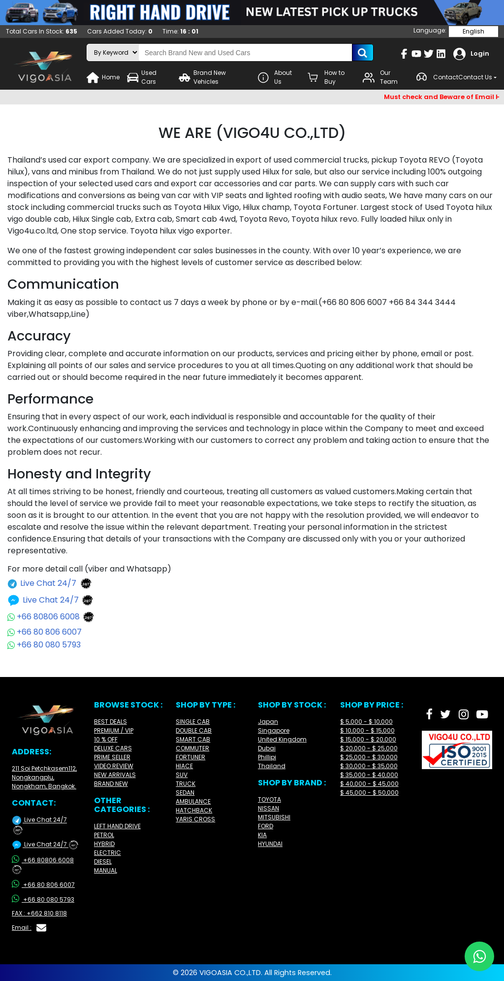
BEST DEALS (110, 721)
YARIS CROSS (195, 819)
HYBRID (104, 844)
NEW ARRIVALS (115, 775)
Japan (268, 721)
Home (103, 77)
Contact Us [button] (475, 77)
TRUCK (185, 783)
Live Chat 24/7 (50, 583)
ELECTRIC (107, 852)
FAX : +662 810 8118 (39, 913)
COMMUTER (192, 748)
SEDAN (185, 792)
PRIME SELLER (112, 757)
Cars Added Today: (120, 31)
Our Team (380, 77)
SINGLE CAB (193, 721)
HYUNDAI (270, 844)
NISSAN (268, 808)
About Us (274, 77)
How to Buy (326, 77)
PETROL (104, 835)
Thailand (271, 766)
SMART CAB (193, 739)
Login (471, 54)
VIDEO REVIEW (113, 766)
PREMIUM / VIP (113, 730)
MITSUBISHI (274, 817)
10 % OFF (106, 739)
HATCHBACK (194, 810)
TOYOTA (269, 799)
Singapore (273, 730)
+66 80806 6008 (51, 616)
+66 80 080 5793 (44, 644)
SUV (182, 775)
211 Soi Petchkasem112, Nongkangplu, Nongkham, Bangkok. (44, 777)
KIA (262, 835)
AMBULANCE (193, 801)
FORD (265, 826)
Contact (436, 77)
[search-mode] (113, 52)
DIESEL (103, 861)
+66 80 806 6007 (44, 632)
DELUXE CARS (113, 748)
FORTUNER (190, 757)
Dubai (267, 748)
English (473, 31)
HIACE (184, 766)
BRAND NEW (111, 783)
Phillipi (267, 757)
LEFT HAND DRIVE (117, 826)
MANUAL (105, 870)
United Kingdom (282, 739)
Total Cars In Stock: (41, 31)
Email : (29, 928)
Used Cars (142, 77)
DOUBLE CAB (194, 730)
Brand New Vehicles (202, 77)
